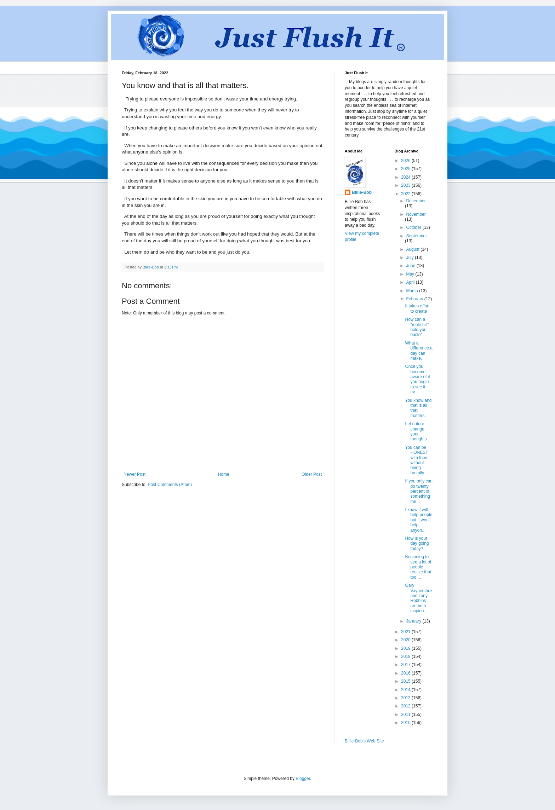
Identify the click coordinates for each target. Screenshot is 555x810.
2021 (406, 631)
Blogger (303, 778)
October (414, 227)
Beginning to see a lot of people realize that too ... (418, 567)
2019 (406, 648)
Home (223, 474)
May (410, 274)
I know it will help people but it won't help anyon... (418, 520)
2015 (406, 681)
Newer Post (134, 474)
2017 (406, 664)
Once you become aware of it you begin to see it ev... (417, 379)
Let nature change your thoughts (416, 431)
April (411, 282)
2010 (406, 722)
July (410, 257)
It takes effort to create (417, 308)
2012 (406, 706)
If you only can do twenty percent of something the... (418, 491)
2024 (406, 177)
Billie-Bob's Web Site (364, 741)
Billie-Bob (362, 192)
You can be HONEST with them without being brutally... (416, 460)
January (414, 621)
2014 (406, 689)
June (411, 265)
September (416, 235)
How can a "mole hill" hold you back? (417, 327)
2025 (406, 168)
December (415, 200)
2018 (406, 656)
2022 (406, 193)
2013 (406, 697)
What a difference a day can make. (419, 351)
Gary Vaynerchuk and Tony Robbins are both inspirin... (418, 598)
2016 (406, 673)
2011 (406, 714)
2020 (406, 639)
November (415, 214)
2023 (406, 185)
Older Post (312, 474)
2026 (406, 160)
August (413, 249)
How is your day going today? (417, 543)
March (412, 290)
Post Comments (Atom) (170, 484)
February (415, 298)
